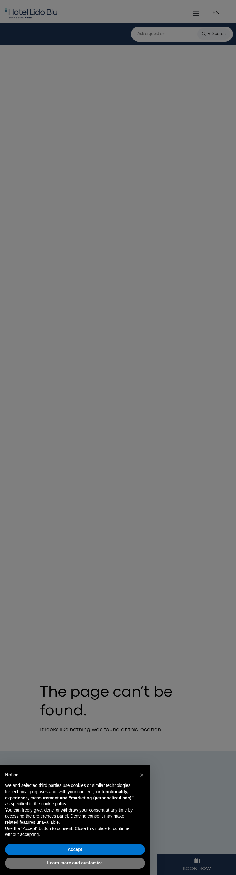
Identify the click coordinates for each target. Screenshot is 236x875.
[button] (142, 775)
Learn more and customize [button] (74, 862)
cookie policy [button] (53, 803)
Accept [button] (75, 849)
